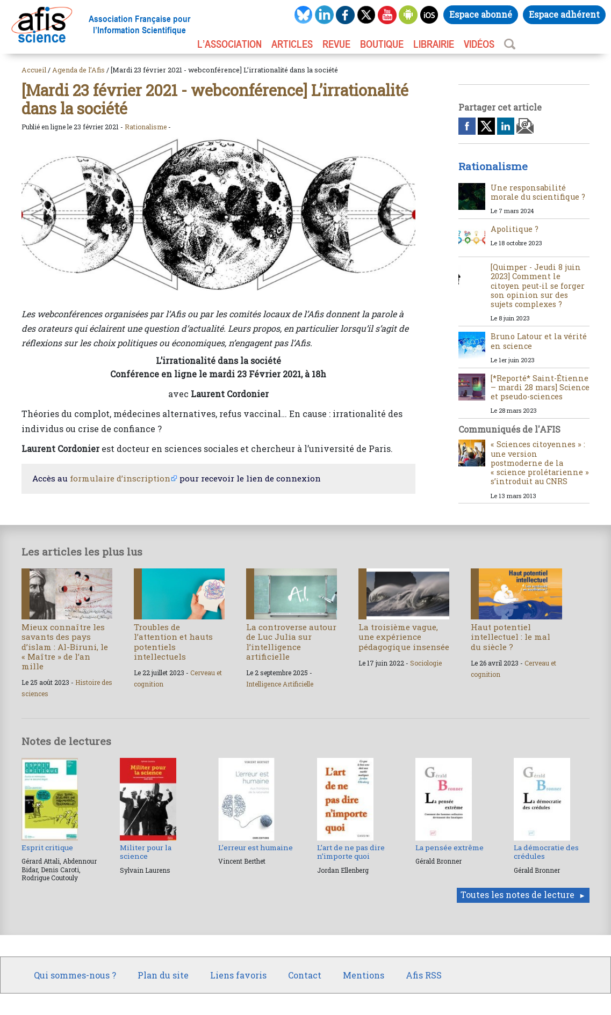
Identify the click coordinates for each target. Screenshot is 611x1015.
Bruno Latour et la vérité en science (539, 340)
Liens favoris (238, 975)
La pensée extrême (449, 847)
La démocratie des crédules (546, 852)
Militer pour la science (145, 852)
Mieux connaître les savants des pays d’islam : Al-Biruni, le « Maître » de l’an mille (64, 646)
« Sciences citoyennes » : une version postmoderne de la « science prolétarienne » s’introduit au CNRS (540, 462)
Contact (304, 975)
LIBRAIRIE (433, 44)
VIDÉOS (479, 44)
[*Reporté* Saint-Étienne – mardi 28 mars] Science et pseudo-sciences (540, 387)
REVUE (336, 44)
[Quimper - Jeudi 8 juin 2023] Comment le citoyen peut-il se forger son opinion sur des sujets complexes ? (538, 285)
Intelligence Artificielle (279, 684)
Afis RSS (424, 975)
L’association (229, 44)
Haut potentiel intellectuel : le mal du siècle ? (510, 637)
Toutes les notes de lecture (517, 894)
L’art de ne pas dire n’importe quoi (351, 852)
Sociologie (426, 663)
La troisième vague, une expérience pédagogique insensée (403, 637)
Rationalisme (146, 126)
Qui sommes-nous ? (75, 975)
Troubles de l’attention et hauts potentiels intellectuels (173, 642)
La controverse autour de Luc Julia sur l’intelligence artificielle (291, 642)
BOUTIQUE (382, 44)
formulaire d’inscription (120, 478)
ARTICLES (292, 44)
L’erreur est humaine (255, 847)
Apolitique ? (514, 229)
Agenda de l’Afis (78, 69)
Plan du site (163, 975)
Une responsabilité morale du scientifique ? (538, 192)
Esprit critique (47, 847)
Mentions (363, 975)
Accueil (33, 69)
